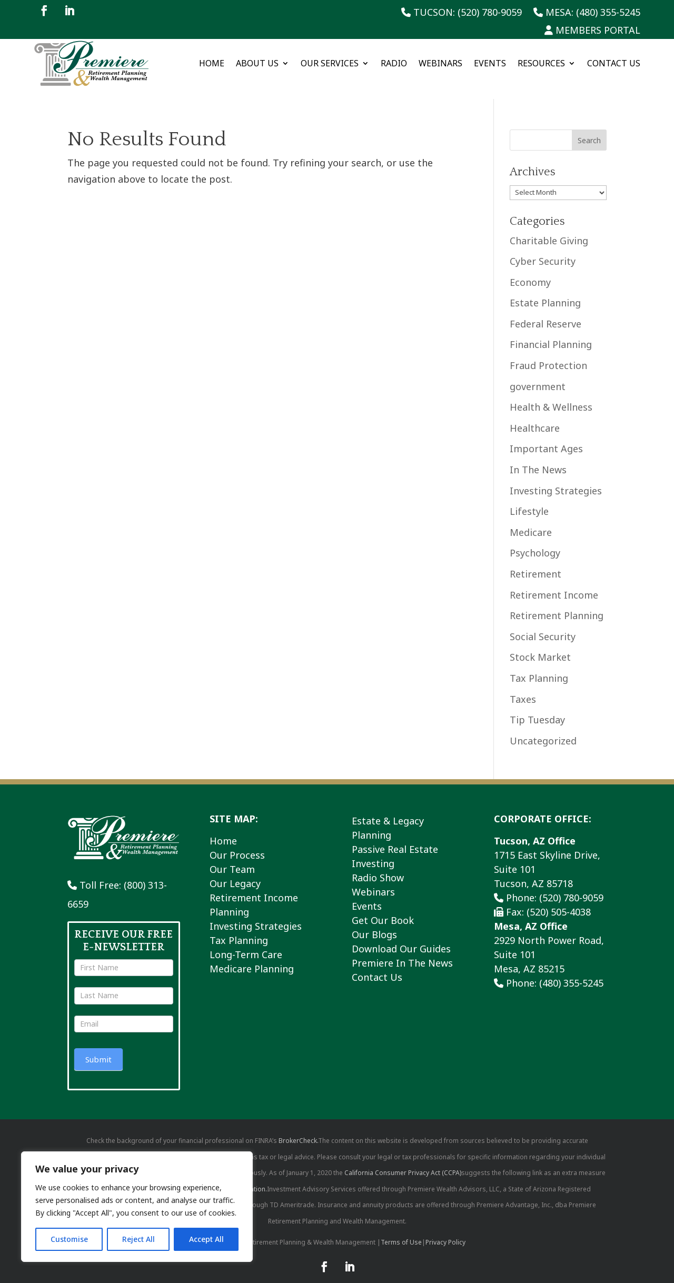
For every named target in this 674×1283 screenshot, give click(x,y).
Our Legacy (235, 872)
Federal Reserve (545, 312)
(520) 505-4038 (559, 900)
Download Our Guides (401, 937)
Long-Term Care (246, 943)
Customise (69, 1239)
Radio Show (378, 866)
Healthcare (535, 416)
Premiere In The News (402, 951)
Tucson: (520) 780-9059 (461, 12)
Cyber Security (543, 249)
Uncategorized (543, 728)
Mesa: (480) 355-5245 (586, 12)
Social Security (543, 624)
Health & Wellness (551, 395)
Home (211, 63)
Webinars (440, 63)
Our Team (232, 857)
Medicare (531, 520)
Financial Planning (551, 332)
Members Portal (592, 30)
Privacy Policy (445, 1230)
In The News (538, 458)
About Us (257, 63)
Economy (530, 270)
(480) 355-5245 (571, 971)
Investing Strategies (556, 478)
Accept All (206, 1239)
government (538, 374)
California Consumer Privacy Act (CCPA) (402, 1161)
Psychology (535, 541)
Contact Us (613, 63)
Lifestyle (529, 499)
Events (490, 63)
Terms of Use (401, 1230)
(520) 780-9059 (571, 886)
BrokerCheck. (298, 1129)
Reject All (138, 1239)
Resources (541, 63)
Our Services (330, 63)
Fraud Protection (548, 353)
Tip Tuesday (537, 708)
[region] (137, 1206)
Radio (394, 63)
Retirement (535, 562)
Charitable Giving (549, 228)
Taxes (523, 687)
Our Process (237, 843)
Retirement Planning (556, 604)
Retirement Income (554, 582)
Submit (98, 1047)
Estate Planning (545, 291)
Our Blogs (374, 923)
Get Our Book (383, 908)
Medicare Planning (252, 957)
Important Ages (546, 437)
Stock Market (540, 645)
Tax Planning (539, 666)
